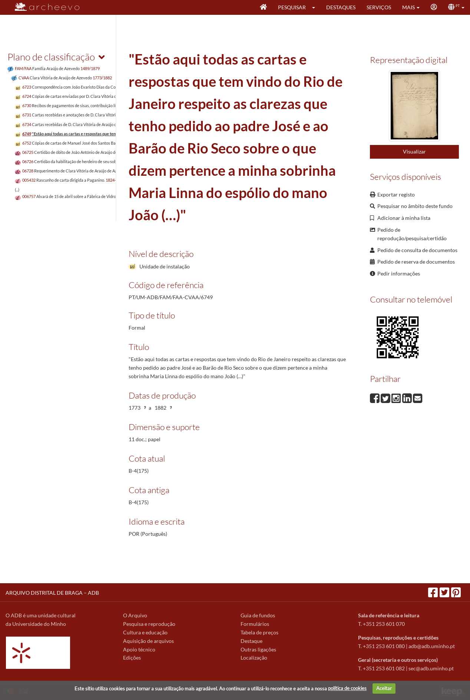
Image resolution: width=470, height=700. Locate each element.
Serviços (379, 7)
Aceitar (384, 688)
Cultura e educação (145, 632)
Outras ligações (258, 649)
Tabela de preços (259, 632)
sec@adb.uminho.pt (431, 668)
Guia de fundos (258, 615)
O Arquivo (135, 615)
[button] (316, 7)
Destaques (340, 7)
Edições (132, 657)
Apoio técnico (139, 649)
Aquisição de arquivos (148, 641)
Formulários (255, 624)
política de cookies (347, 688)
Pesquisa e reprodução (149, 624)
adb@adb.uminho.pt (431, 646)
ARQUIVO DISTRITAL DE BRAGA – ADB (52, 593)
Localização (254, 657)
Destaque (251, 641)
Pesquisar (292, 7)
